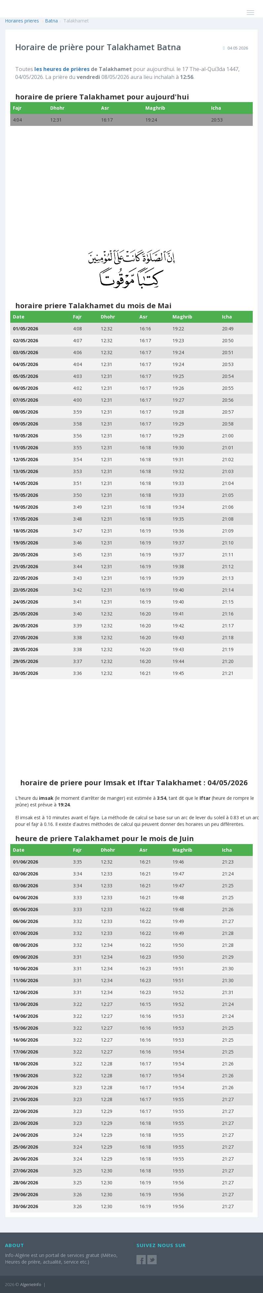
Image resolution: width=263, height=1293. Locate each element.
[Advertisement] (127, 192)
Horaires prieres (22, 21)
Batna (51, 21)
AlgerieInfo (30, 1284)
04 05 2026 (237, 48)
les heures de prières (62, 69)
